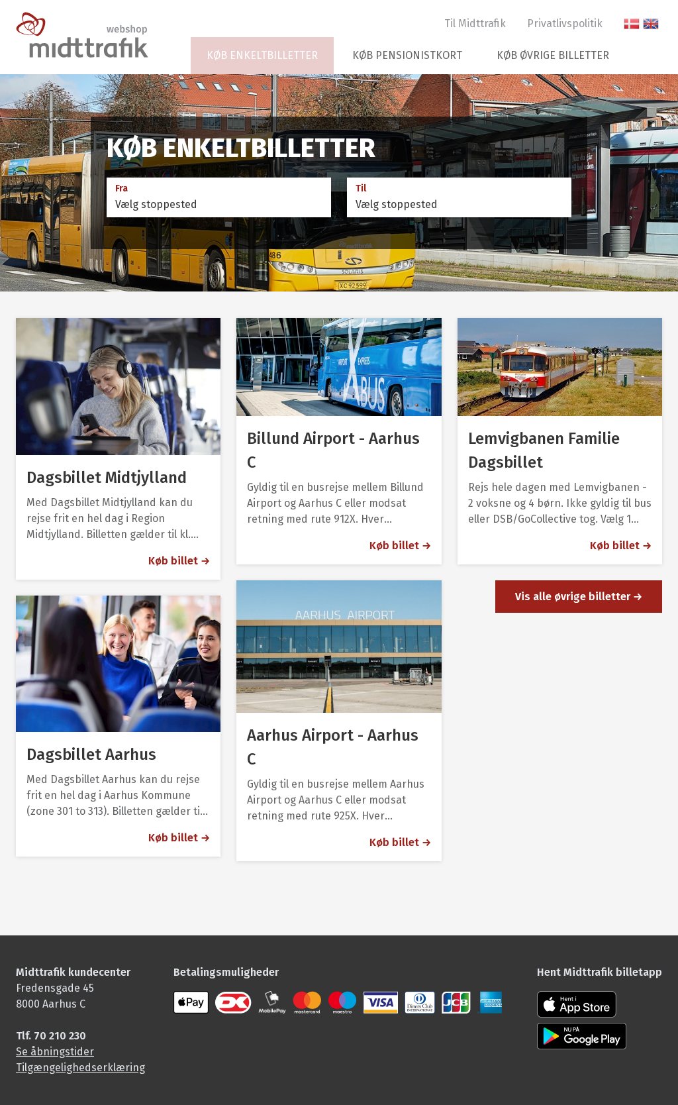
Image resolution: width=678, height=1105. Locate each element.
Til (361, 188)
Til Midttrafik (475, 23)
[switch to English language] (651, 24)
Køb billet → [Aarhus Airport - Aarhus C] (400, 842)
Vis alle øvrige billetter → (578, 596)
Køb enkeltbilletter (262, 55)
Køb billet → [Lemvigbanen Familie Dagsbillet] (621, 545)
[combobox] (218, 204)
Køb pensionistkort (407, 55)
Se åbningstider (55, 1051)
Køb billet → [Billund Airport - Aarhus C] (400, 545)
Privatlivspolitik (565, 23)
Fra (121, 188)
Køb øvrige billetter (553, 55)
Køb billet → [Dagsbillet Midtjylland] (179, 560)
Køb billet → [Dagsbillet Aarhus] (179, 837)
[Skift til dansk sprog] (632, 24)
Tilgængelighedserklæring (80, 1067)
